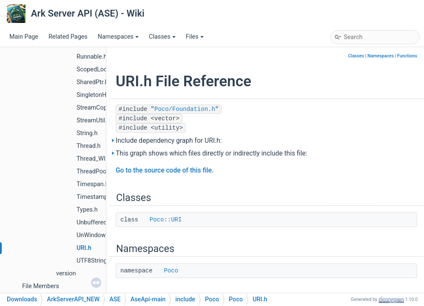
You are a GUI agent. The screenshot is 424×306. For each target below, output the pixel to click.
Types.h (87, 209)
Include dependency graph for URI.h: (169, 140)
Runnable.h (92, 56)
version (66, 273)
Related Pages (68, 36)
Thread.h (89, 146)
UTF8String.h (94, 260)
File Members (40, 286)
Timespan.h (92, 184)
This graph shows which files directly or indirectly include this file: (211, 153)
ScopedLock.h (96, 69)
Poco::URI (166, 219)
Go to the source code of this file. (164, 170)
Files (195, 36)
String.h (87, 133)
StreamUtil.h (93, 120)
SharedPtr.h (92, 82)
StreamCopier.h (98, 107)
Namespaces (118, 36)
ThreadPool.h (95, 171)
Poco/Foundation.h (184, 109)
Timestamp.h (95, 197)
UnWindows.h (95, 235)
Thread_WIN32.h (99, 158)
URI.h (84, 248)
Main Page (23, 36)
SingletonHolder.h (101, 95)
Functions (407, 56)
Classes (162, 36)
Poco (171, 270)
